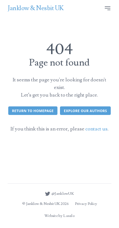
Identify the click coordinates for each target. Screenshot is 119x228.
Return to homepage (33, 110)
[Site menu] (107, 8)
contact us (96, 129)
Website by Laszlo (59, 215)
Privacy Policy (86, 203)
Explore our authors (85, 110)
